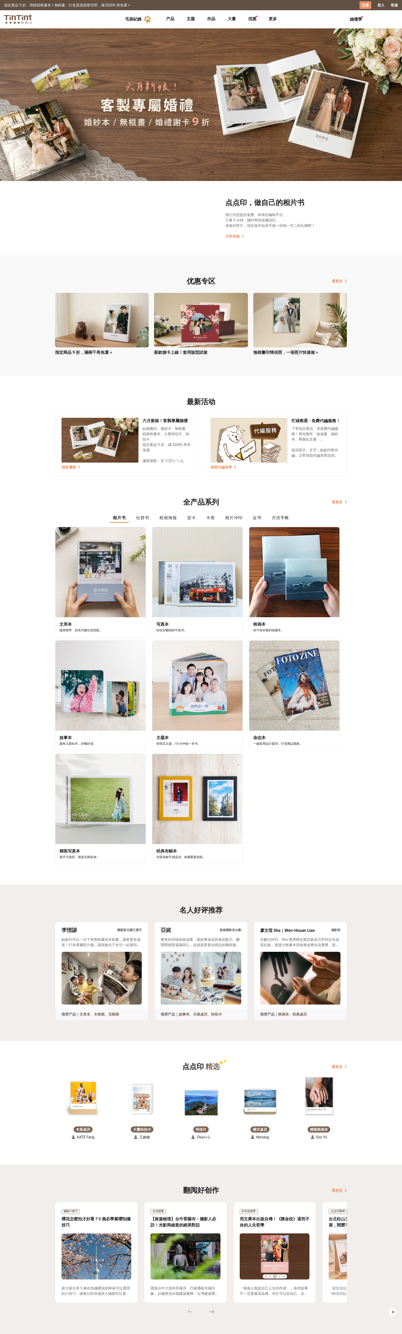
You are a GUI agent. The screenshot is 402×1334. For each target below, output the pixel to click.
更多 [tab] (273, 18)
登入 (381, 5)
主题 (191, 18)
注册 (365, 5)
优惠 (252, 18)
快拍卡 (216, 856)
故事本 (184, 856)
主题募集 (62, 1280)
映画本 (283, 856)
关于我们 (172, 1280)
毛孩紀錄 (139, 19)
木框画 (99, 856)
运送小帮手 (100, 1280)
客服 (394, 5)
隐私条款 (137, 1295)
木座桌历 (200, 856)
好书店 (206, 1280)
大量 (232, 18)
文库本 (84, 856)
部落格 (170, 1287)
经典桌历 (300, 856)
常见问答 (137, 1280)
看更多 (339, 281)
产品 (170, 18)
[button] (83, 939)
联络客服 (137, 1287)
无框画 (113, 856)
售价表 (96, 1287)
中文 (340, 1326)
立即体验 (234, 236)
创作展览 (62, 1287)
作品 (211, 18)
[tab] (170, 19)
